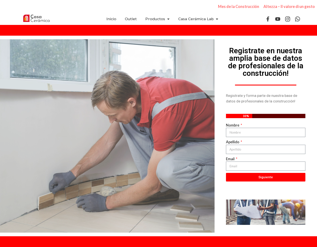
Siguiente (265, 177)
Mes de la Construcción (238, 6)
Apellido (233, 142)
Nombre (233, 125)
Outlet (131, 19)
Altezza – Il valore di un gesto (289, 6)
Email (230, 159)
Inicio (111, 19)
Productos (157, 19)
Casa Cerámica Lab (198, 19)
